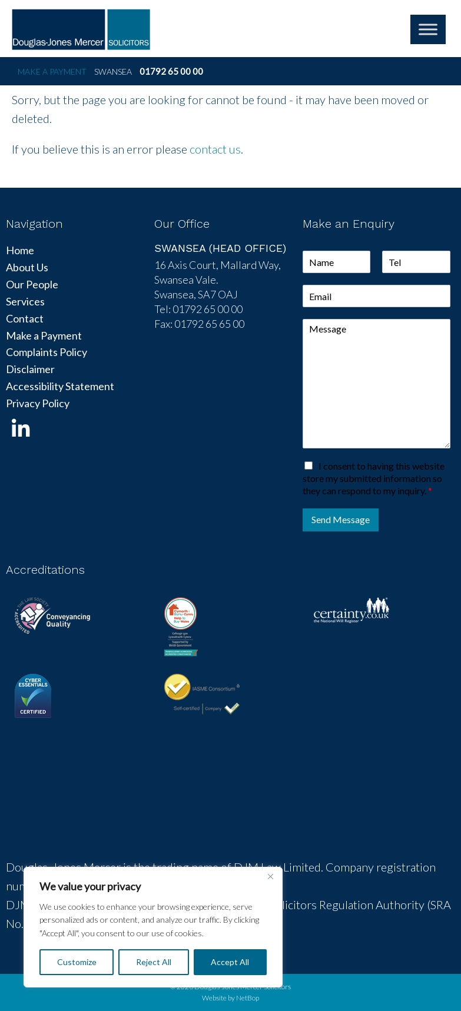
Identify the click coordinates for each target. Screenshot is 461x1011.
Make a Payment (52, 71)
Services (25, 301)
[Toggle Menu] (428, 29)
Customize (77, 962)
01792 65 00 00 (171, 71)
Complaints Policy (46, 351)
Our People (32, 284)
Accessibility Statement (60, 386)
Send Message (340, 519)
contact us (215, 149)
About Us (27, 267)
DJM (81, 29)
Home (20, 250)
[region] (153, 927)
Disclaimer (30, 369)
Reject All (153, 962)
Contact (25, 318)
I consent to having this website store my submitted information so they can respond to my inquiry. (374, 478)
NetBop (247, 997)
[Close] (270, 877)
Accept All (230, 962)
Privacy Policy (37, 403)
